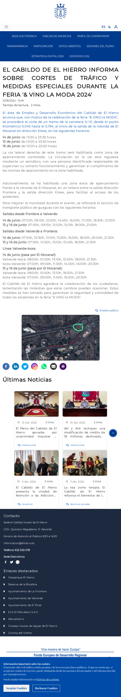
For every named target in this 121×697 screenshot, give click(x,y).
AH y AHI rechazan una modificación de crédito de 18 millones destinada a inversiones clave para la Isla (84, 432)
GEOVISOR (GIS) (79, 56)
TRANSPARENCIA (17, 46)
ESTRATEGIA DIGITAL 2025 (48, 56)
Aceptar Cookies (16, 688)
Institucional (29, 445)
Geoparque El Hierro (21, 577)
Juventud (27, 504)
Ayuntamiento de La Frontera (27, 591)
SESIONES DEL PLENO (100, 46)
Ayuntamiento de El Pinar (25, 605)
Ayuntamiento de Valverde (25, 598)
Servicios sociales (80, 504)
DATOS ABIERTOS (70, 46)
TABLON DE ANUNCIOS (56, 36)
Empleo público (108, 310)
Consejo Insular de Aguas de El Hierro (32, 626)
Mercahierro (16, 619)
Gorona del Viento (20, 632)
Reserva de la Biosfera (22, 584)
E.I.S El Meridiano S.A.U (23, 612)
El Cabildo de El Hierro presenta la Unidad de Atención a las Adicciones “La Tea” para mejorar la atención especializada (36, 492)
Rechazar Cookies (46, 688)
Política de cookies (47, 679)
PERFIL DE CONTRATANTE (93, 36)
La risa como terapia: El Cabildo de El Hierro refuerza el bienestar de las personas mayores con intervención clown (84, 492)
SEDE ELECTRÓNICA (24, 36)
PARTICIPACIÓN (43, 46)
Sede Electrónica (14, 556)
